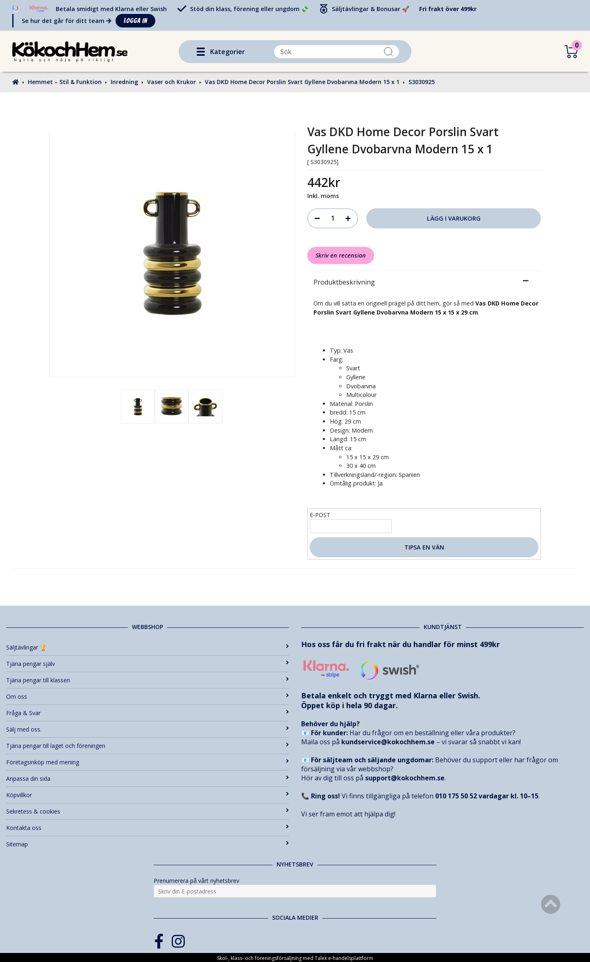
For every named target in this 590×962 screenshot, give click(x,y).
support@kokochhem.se (405, 777)
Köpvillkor (147, 795)
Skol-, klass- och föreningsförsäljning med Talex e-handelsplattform (295, 958)
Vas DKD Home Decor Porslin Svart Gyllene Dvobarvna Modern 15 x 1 (302, 82)
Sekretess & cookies (147, 811)
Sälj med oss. (147, 729)
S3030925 (421, 82)
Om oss (147, 696)
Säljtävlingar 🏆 (147, 647)
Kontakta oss (147, 828)
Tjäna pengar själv (147, 664)
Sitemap (147, 844)
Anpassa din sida (147, 778)
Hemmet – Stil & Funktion (65, 82)
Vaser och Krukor (171, 82)
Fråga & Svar (147, 713)
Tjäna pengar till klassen (147, 680)
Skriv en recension (340, 255)
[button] (201, 52)
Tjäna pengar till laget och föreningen (147, 746)
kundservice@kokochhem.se (388, 741)
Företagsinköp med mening (147, 762)
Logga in (135, 20)
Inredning (124, 82)
